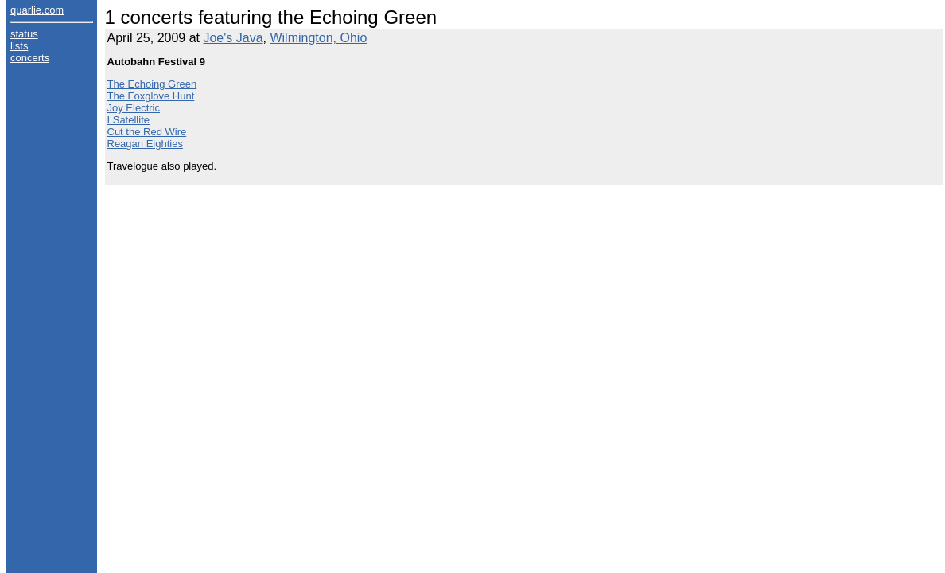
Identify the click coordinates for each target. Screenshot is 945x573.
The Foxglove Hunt (151, 96)
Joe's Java (232, 38)
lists (19, 46)
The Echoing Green (152, 84)
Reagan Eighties (145, 144)
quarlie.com (37, 10)
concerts (29, 58)
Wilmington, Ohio (318, 38)
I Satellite (128, 120)
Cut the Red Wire (147, 132)
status (24, 34)
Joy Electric (133, 108)
